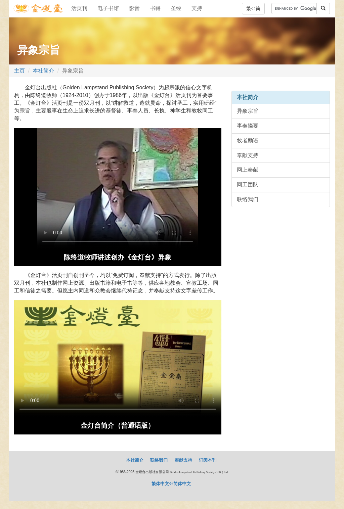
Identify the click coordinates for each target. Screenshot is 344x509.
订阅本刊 (207, 460)
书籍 (155, 8)
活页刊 (79, 8)
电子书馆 (108, 8)
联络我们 (247, 199)
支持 (196, 8)
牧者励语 (247, 140)
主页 (19, 71)
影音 (134, 8)
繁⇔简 (253, 8)
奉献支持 (247, 155)
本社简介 (43, 71)
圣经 (176, 8)
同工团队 (247, 184)
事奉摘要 (247, 126)
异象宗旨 (247, 111)
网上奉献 (247, 170)
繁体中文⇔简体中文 (171, 483)
